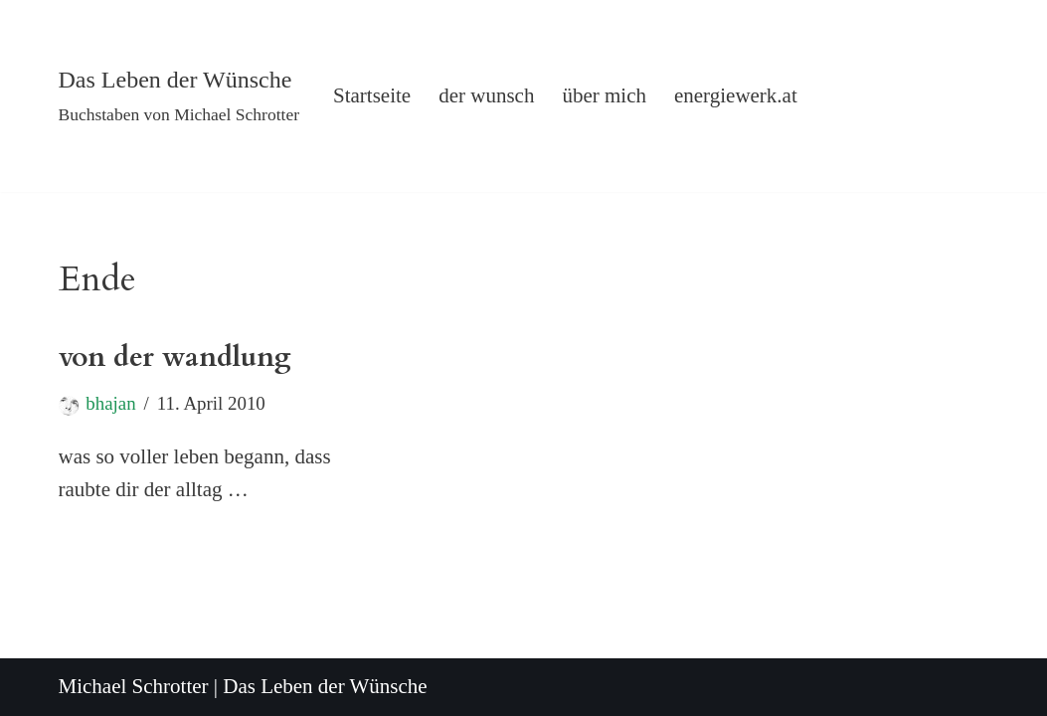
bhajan (110, 403)
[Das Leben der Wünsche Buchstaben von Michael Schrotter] (179, 96)
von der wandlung (175, 357)
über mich (604, 95)
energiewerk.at (735, 95)
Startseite (372, 95)
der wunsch (486, 95)
